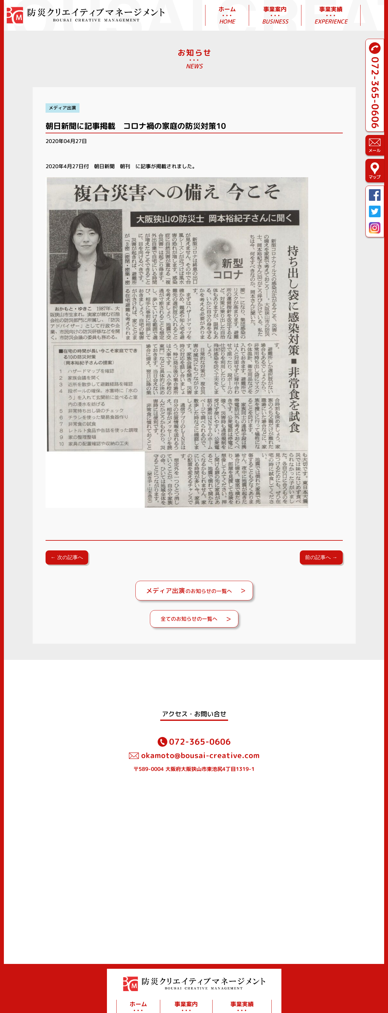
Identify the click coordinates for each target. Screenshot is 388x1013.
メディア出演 (62, 108)
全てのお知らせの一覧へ (189, 618)
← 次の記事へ (67, 557)
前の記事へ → (321, 557)
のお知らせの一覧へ (189, 590)
